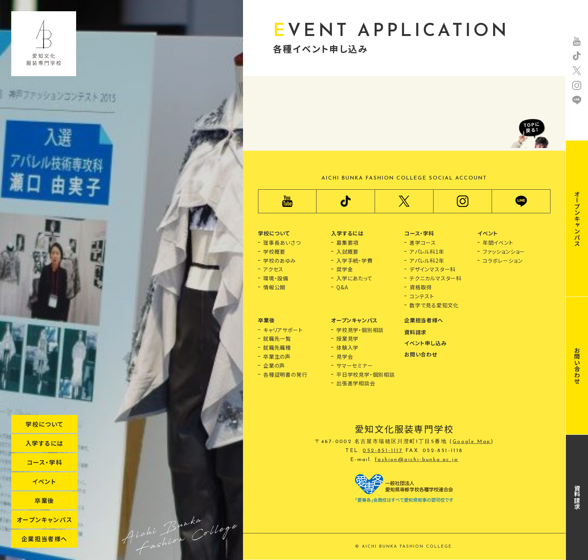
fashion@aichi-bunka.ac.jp (416, 460)
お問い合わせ (577, 365)
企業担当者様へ (44, 538)
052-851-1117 (383, 451)
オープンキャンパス (44, 519)
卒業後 (44, 500)
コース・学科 (45, 462)
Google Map (472, 442)
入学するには (45, 443)
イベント (44, 481)
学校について (44, 423)
